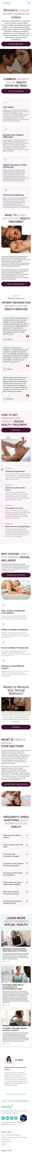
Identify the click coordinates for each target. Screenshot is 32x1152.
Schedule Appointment (16, 44)
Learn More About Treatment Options (16, 784)
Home (4, 1101)
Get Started (16, 430)
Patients (10, 1101)
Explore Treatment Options (16, 284)
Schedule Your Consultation (16, 575)
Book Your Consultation (16, 91)
